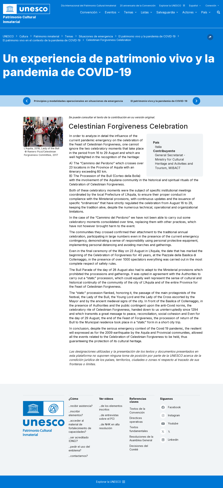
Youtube (169, 423)
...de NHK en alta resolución (109, 426)
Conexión (210, 5)
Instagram (170, 415)
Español (193, 5)
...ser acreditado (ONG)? (79, 439)
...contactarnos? (78, 455)
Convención (88, 12)
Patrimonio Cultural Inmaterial (19, 19)
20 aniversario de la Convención (138, 5)
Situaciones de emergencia (96, 36)
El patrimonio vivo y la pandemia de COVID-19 (147, 36)
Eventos (110, 12)
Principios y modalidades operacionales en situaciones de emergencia (78, 100)
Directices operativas (136, 419)
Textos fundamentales (139, 429)
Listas (145, 12)
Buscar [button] (217, 12)
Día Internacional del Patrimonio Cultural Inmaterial (88, 5)
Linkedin (169, 440)
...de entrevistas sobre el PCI (109, 416)
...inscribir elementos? (76, 413)
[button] (210, 39)
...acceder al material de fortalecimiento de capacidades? (80, 426)
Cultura (23, 36)
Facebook (170, 407)
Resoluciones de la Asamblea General (141, 438)
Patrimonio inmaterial (46, 36)
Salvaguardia (165, 12)
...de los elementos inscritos (110, 407)
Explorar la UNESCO (172, 5)
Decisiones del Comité (139, 447)
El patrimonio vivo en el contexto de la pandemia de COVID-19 (41, 40)
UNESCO (8, 36)
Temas (128, 12)
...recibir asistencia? (81, 405)
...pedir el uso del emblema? (79, 448)
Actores (188, 12)
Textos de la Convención (137, 410)
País (204, 12)
